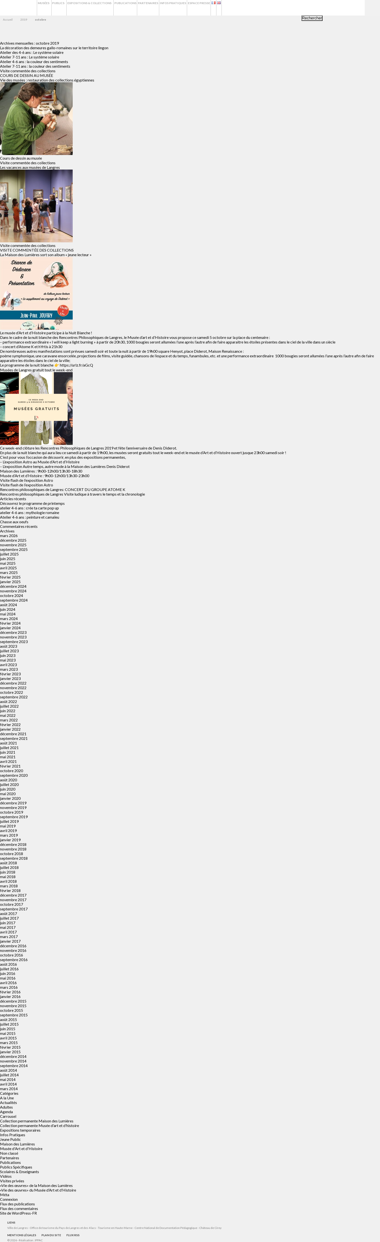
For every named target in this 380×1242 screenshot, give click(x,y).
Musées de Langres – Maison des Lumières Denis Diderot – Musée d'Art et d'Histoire (19, 8)
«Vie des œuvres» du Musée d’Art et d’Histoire (38, 1190)
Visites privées (12, 1180)
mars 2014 (9, 1088)
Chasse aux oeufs (14, 521)
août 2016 (8, 964)
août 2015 (8, 1019)
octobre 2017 (11, 904)
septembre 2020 (14, 775)
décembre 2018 (13, 844)
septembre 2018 (14, 858)
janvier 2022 (10, 729)
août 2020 (8, 779)
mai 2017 (8, 927)
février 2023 (10, 673)
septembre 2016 (14, 959)
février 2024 (10, 623)
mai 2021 (8, 756)
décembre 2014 (13, 1056)
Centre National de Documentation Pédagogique (166, 1228)
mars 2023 (9, 669)
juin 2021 (7, 752)
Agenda (6, 1111)
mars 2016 (9, 987)
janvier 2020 (10, 798)
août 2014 (8, 1070)
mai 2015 (8, 1033)
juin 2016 (7, 973)
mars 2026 (9, 535)
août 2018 (8, 862)
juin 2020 (7, 789)
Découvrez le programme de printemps (32, 503)
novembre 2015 (13, 1005)
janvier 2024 (10, 627)
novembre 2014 (13, 1061)
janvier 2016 (10, 996)
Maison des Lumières (17, 1144)
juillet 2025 (9, 554)
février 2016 (10, 991)
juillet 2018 (9, 867)
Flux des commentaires (19, 1208)
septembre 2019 (14, 816)
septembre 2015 (14, 1015)
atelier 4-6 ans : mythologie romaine (29, 512)
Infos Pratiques (211, 7)
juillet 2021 (9, 747)
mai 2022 (8, 715)
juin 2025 (7, 558)
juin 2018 (7, 872)
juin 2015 (7, 1028)
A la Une (7, 1097)
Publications (155, 7)
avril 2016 (8, 982)
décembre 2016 (13, 945)
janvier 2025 (10, 581)
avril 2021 (8, 761)
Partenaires (182, 7)
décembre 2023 (13, 632)
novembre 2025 (13, 544)
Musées (46, 7)
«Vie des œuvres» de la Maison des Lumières (36, 1185)
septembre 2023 (14, 641)
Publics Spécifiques (16, 1167)
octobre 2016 (11, 955)
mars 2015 (9, 1042)
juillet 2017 (9, 918)
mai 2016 (8, 978)
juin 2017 (7, 922)
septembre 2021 (14, 738)
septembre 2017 (14, 909)
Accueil (8, 19)
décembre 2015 (13, 1001)
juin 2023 (7, 655)
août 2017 (8, 913)
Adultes (6, 1107)
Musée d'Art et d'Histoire (21, 1148)
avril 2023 (8, 664)
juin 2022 (7, 710)
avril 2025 (8, 567)
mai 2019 (8, 826)
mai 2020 (8, 793)
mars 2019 (9, 835)
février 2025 (10, 577)
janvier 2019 (10, 839)
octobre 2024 (11, 595)
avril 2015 (8, 1038)
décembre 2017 (13, 895)
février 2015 (10, 1047)
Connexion (9, 1199)
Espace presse (242, 7)
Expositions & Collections (110, 7)
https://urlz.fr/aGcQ (76, 365)
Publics (69, 7)
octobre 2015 (11, 1010)
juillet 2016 (9, 968)
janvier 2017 (10, 941)
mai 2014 (8, 1079)
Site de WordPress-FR (18, 1213)
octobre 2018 (11, 853)
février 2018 (10, 890)
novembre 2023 (13, 637)
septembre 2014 (14, 1065)
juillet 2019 (9, 821)
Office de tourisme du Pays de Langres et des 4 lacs (63, 1228)
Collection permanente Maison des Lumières (36, 1121)
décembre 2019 (13, 803)
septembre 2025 (14, 549)
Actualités (8, 1102)
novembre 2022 (13, 687)
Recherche (372, 8)
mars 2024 (9, 618)
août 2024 (8, 604)
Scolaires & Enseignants (19, 1171)
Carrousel (8, 1116)
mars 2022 (9, 720)
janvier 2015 (10, 1051)
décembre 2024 (13, 586)
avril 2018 (8, 881)
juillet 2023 (9, 650)
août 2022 (8, 701)
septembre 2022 (14, 697)
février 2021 (10, 766)
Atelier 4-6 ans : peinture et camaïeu (29, 517)
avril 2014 (8, 1084)
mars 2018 (9, 885)
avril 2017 (8, 932)
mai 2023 (8, 660)
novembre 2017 (13, 899)
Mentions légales (21, 1235)
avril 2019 (8, 830)
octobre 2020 (11, 770)
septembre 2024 (14, 600)
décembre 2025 (13, 540)
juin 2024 (7, 609)
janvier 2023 (10, 678)
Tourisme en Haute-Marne (115, 1228)
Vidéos (6, 1176)
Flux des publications (17, 1203)
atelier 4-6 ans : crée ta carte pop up (29, 508)
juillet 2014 (9, 1074)
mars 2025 (9, 572)
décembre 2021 (13, 733)
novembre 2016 (13, 950)
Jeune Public (10, 1139)
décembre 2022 (13, 683)
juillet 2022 (9, 706)
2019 (23, 19)
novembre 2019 (13, 807)
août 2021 (8, 743)
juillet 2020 (9, 784)
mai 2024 (8, 614)
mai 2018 (8, 876)
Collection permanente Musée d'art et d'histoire (39, 1125)
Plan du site (51, 1235)
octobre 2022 (11, 692)
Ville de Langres (17, 1228)
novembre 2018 (13, 849)
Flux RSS (72, 1235)
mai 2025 (8, 563)
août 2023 (8, 646)
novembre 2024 (13, 590)
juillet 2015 (9, 1024)
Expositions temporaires (20, 1130)
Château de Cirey (210, 1228)
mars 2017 (9, 936)
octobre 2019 (11, 812)
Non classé (9, 1153)
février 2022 (10, 724)
